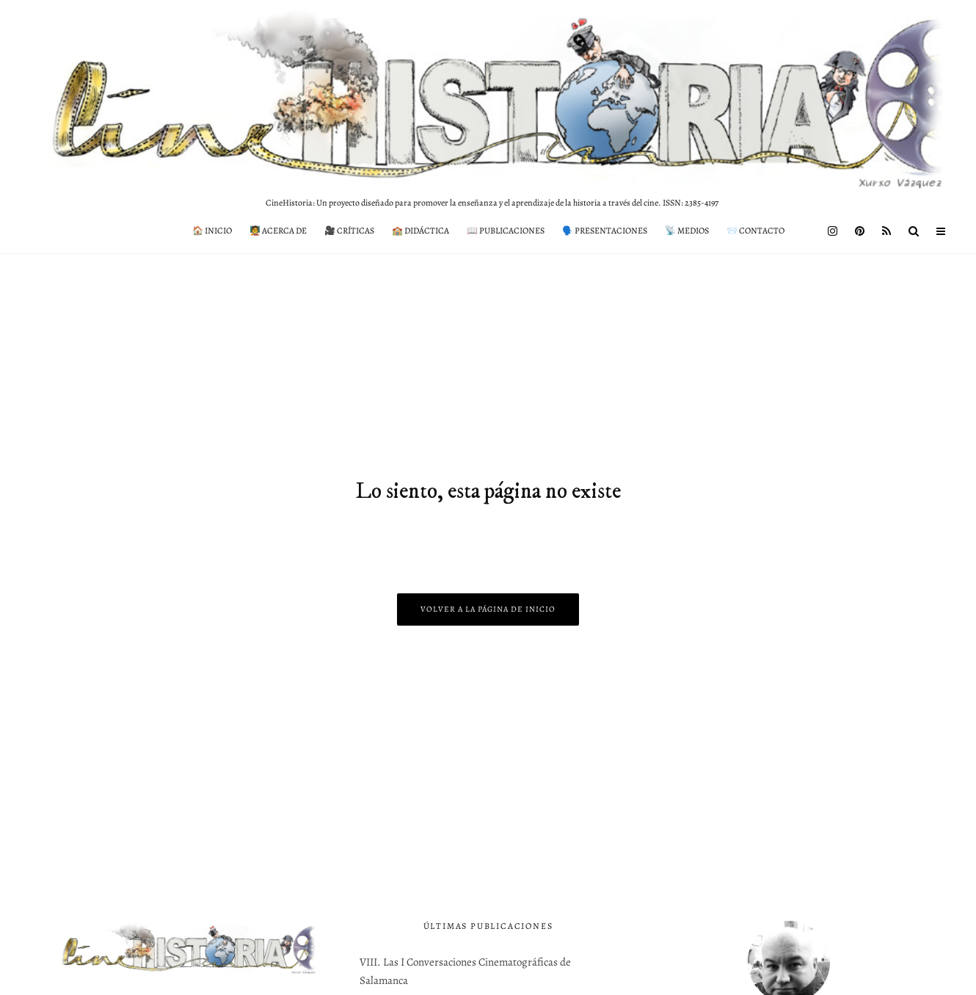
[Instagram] (832, 231)
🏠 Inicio (212, 230)
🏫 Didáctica (420, 230)
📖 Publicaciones (506, 230)
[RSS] (886, 231)
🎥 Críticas (349, 230)
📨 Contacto (755, 230)
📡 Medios (687, 230)
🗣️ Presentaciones (604, 230)
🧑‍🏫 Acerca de (278, 230)
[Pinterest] (859, 231)
